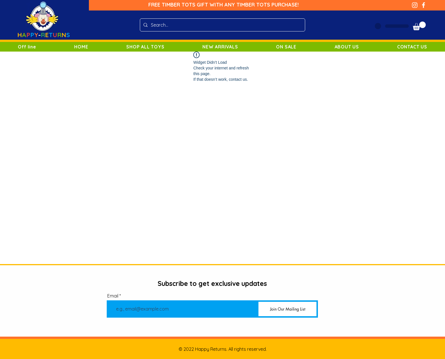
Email (112, 296)
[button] (419, 26)
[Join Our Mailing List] (287, 309)
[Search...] (222, 25)
